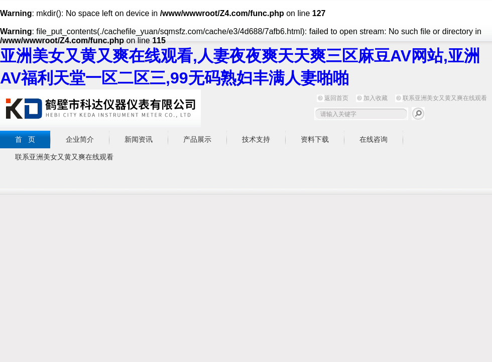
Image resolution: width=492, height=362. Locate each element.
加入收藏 (375, 98)
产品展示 (197, 139)
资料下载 (315, 139)
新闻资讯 (139, 139)
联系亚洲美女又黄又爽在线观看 (445, 98)
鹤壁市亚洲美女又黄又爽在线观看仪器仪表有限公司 (100, 108)
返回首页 (336, 98)
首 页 (25, 139)
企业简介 (80, 139)
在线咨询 (373, 139)
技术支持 (256, 139)
